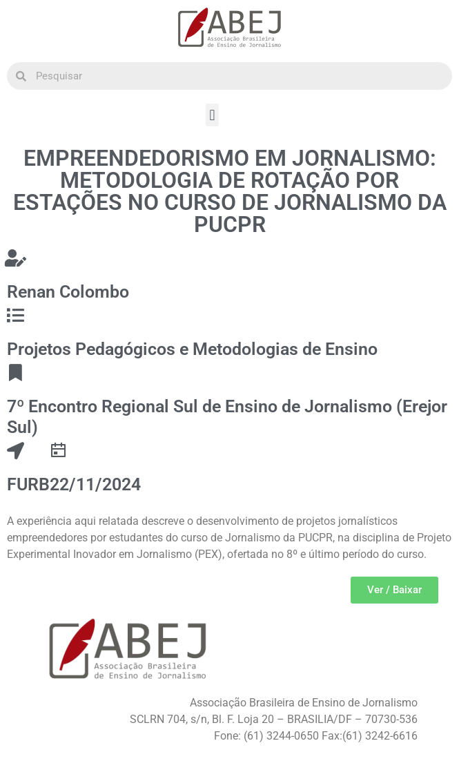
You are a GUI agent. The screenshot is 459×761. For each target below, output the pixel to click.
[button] (212, 115)
